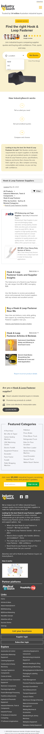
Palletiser (26, 430)
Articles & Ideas (6, 602)
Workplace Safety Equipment (32, 725)
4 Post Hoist (8, 431)
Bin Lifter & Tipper (10, 434)
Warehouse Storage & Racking (33, 700)
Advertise (40, 2)
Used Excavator (29, 456)
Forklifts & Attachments (8, 696)
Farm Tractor (8, 457)
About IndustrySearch (8, 606)
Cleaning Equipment (7, 661)
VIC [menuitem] (8, 66)
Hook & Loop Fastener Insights (16, 205)
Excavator (7, 454)
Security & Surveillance (30, 687)
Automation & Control (8, 651)
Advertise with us (6, 619)
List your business (22, 631)
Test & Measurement (29, 690)
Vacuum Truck (28, 459)
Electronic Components (8, 686)
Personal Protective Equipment (33, 683)
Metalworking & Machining (31, 667)
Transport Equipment (29, 693)
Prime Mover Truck (30, 436)
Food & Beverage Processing (10, 693)
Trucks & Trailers (28, 697)
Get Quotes (33, 55)
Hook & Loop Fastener (12, 198)
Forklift (6, 460)
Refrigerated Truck (30, 439)
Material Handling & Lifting (31, 663)
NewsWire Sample (7, 616)
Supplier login (22, 637)
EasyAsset (10, 548)
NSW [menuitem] (9, 62)
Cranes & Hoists (6, 676)
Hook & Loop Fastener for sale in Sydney (18, 324)
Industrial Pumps (6, 712)
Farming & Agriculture (8, 689)
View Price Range (34, 61)
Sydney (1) (21, 201)
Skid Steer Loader (29, 448)
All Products (8, 191)
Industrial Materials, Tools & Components (14, 195)
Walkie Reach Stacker (31, 462)
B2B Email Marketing (8, 612)
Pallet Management (29, 680)
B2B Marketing (6, 609)
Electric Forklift (9, 448)
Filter (37, 191)
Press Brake (27, 433)
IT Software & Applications (9, 721)
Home (3, 599)
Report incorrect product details (25, 374)
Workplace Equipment (30, 722)
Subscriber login (22, 642)
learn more (11, 410)
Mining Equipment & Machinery (33, 670)
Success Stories (6, 623)
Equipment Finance (11, 451)
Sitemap (3, 626)
